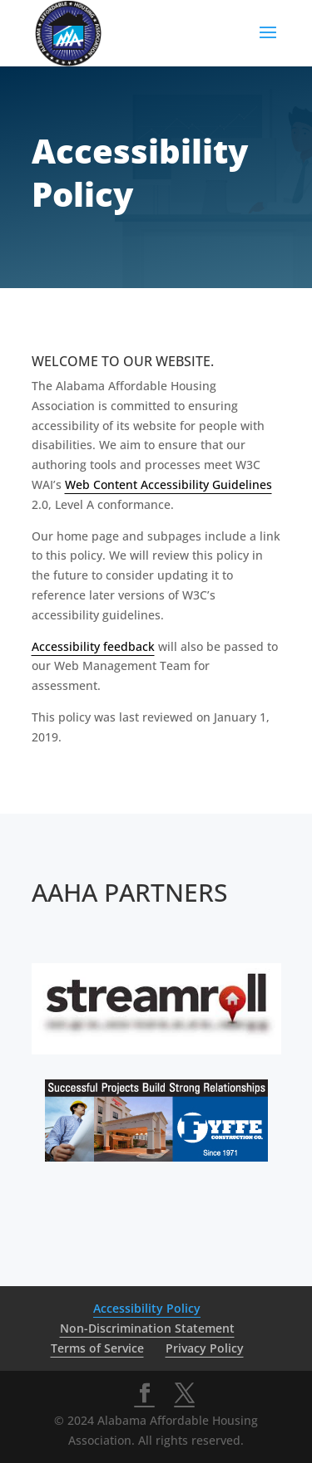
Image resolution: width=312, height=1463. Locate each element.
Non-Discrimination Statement (147, 1328)
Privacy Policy (205, 1348)
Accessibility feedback (93, 646)
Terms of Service (97, 1348)
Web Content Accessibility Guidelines (168, 484)
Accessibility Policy (147, 1308)
